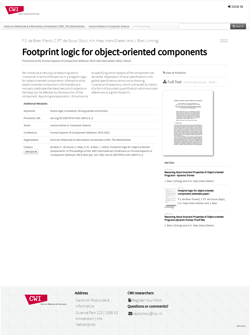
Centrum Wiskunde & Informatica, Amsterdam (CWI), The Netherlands (44, 26)
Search (238, 26)
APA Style (31, 151)
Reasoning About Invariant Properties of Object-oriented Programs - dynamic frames (193, 174)
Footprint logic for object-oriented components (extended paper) (195, 192)
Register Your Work (145, 300)
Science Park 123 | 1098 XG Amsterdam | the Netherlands (97, 319)
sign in (235, 7)
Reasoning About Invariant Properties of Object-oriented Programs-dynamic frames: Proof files (193, 219)
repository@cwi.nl (145, 313)
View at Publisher (174, 72)
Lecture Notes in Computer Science (109, 26)
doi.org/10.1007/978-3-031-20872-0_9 (71, 118)
